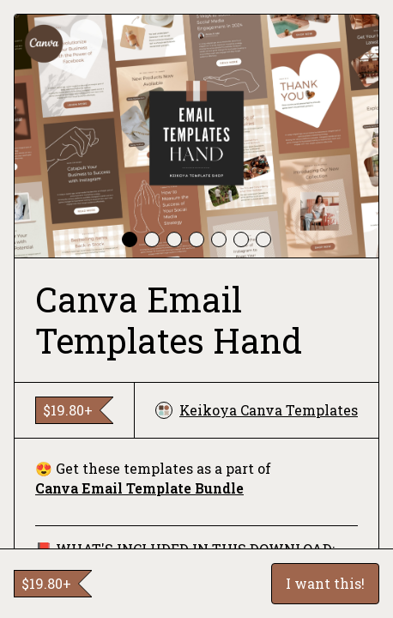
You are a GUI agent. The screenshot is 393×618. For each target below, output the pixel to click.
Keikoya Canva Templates (256, 410)
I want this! (325, 583)
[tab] (129, 239)
